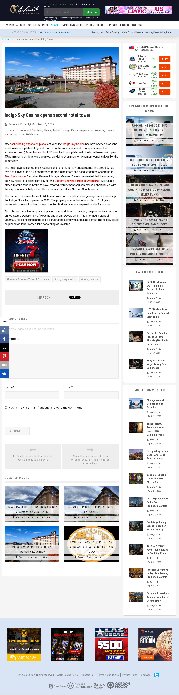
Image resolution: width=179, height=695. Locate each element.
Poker (90, 25)
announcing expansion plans (28, 144)
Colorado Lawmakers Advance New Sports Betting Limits (158, 597)
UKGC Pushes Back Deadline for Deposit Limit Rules (64, 33)
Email (68, 390)
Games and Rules (72, 25)
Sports (112, 25)
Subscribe (91, 12)
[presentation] (28, 422)
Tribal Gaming (61, 130)
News (54, 25)
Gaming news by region (157, 32)
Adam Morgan (22, 520)
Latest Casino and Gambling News (30, 130)
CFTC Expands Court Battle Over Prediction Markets (157, 503)
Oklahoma (32, 134)
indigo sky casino (66, 279)
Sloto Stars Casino (142, 92)
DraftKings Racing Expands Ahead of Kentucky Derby (156, 526)
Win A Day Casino (142, 75)
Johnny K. (143, 260)
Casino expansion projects (87, 130)
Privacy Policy (129, 675)
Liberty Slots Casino (142, 59)
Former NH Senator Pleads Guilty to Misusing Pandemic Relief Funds (149, 190)
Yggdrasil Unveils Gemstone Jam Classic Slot (156, 479)
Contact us (87, 675)
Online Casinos (38, 25)
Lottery (137, 25)
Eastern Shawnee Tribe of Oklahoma (77, 180)
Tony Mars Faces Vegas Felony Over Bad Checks (157, 365)
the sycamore (90, 279)
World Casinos (15, 25)
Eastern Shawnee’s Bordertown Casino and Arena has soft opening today (91, 550)
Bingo (100, 25)
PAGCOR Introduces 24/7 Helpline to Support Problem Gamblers (149, 130)
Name (9, 390)
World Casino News (67, 675)
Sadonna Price (18, 124)
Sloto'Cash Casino (142, 67)
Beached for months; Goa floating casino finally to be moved (32, 461)
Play (165, 59)
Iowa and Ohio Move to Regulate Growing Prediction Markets (157, 574)
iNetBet (142, 83)
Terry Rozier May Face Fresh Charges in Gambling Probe (157, 550)
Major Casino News (131, 32)
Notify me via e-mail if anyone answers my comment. (44, 410)
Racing (124, 25)
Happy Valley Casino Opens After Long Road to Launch (157, 455)
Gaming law (98, 32)
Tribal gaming (112, 32)
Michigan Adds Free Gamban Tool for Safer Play (157, 404)
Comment (12, 338)
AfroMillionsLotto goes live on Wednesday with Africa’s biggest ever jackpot (90, 463)
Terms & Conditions (108, 675)
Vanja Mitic (142, 141)
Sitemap (146, 675)
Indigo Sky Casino (73, 144)
